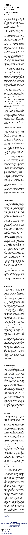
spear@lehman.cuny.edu (6, 533)
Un (6, 368)
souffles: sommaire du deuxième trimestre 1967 (14, 523)
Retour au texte (6, 516)
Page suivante (14, 522)
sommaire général (15, 525)
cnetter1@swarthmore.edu (7, 531)
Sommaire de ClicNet (14, 526)
